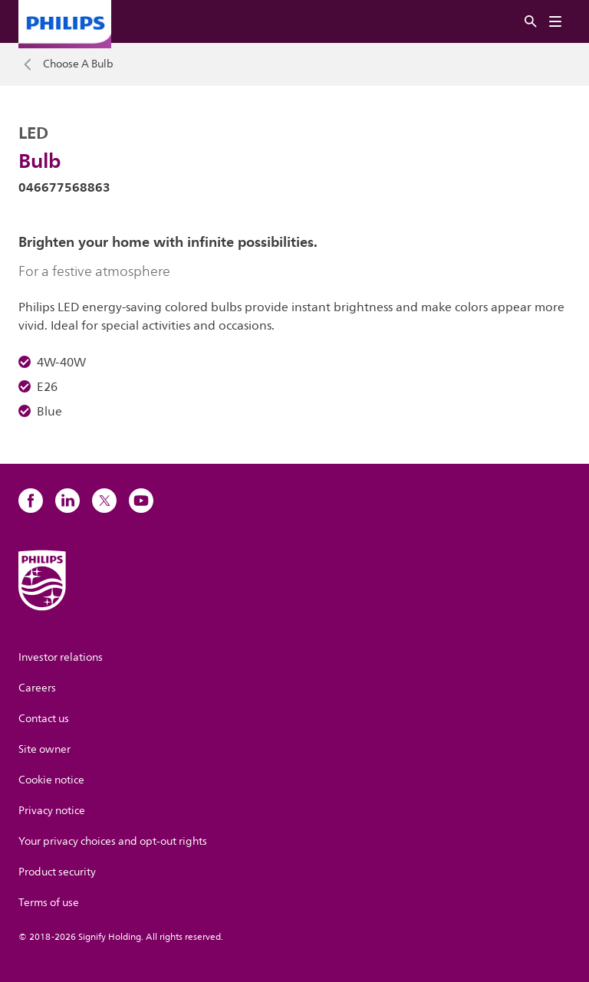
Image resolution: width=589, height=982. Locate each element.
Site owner (44, 749)
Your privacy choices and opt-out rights (112, 841)
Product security (57, 872)
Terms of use (48, 902)
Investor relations (60, 657)
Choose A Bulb (78, 64)
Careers (37, 688)
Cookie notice (51, 780)
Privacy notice (51, 810)
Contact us (43, 718)
